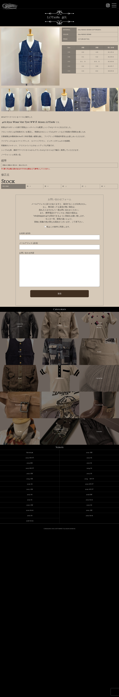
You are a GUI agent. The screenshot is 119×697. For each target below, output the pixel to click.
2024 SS (89, 632)
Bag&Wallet (19, 519)
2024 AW (29, 642)
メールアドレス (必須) (28, 243)
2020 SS (89, 669)
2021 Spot (89, 663)
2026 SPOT (89, 653)
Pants (99, 401)
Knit (20, 460)
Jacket (59, 341)
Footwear (99, 519)
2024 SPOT (89, 642)
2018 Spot (29, 684)
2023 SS (89, 627)
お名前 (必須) (24, 233)
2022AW (30, 627)
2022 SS (89, 621)
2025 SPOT (89, 648)
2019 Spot (89, 679)
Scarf (20, 579)
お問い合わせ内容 (26, 253)
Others (99, 579)
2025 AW (29, 653)
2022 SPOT (30, 621)
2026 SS (30, 648)
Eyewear (59, 519)
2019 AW (89, 674)
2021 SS (29, 663)
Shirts (59, 401)
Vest (19, 401)
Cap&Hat (99, 460)
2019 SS (29, 679)
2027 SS (29, 658)
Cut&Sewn (59, 460)
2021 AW (89, 616)
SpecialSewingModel (99, 341)
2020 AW (29, 669)
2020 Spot (29, 674)
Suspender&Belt (59, 578)
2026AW (89, 658)
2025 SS (89, 637)
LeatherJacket (20, 341)
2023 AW (29, 637)
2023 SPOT (30, 632)
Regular (29, 616)
